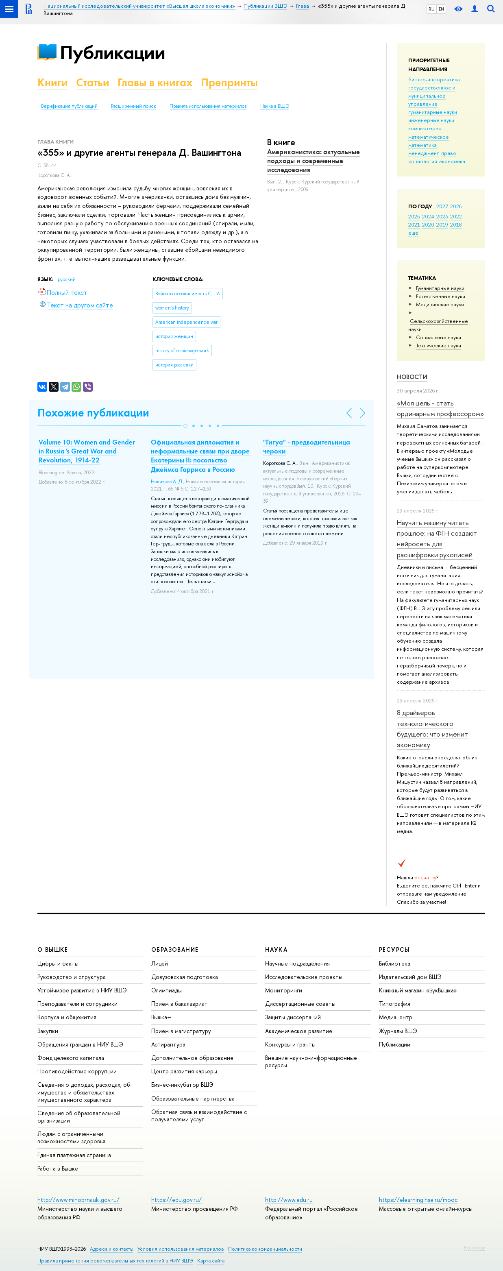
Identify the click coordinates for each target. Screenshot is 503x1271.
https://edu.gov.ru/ (176, 1199)
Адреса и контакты (111, 1248)
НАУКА (276, 949)
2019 (442, 224)
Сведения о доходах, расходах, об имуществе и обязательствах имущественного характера (83, 1092)
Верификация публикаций (69, 106)
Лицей (159, 963)
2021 (414, 224)
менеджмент (423, 153)
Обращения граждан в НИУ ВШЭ (80, 1044)
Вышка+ (161, 1017)
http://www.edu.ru (289, 1199)
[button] (185, 426)
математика (422, 144)
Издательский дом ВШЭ (410, 977)
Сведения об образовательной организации (78, 1116)
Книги (52, 82)
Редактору (474, 1247)
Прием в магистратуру (181, 1031)
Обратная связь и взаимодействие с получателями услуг (199, 1115)
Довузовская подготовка (184, 977)
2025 (414, 216)
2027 (442, 206)
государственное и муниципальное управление (431, 95)
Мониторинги (283, 990)
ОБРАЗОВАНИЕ (174, 949)
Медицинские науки (440, 304)
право (448, 153)
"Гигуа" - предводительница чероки (306, 447)
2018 (456, 224)
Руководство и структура (71, 977)
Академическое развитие (298, 1031)
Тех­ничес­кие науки (438, 345)
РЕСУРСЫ (394, 949)
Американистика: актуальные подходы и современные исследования (313, 160)
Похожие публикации (93, 412)
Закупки (47, 1031)
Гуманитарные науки (440, 288)
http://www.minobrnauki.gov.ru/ (78, 1199)
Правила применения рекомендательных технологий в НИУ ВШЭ (115, 1260)
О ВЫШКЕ (52, 949)
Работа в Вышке (57, 1168)
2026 (456, 206)
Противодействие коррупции (77, 1071)
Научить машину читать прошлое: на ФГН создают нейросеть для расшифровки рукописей (437, 538)
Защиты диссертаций (293, 1017)
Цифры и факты (57, 963)
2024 (428, 216)
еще (413, 232)
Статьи (92, 82)
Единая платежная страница (74, 1155)
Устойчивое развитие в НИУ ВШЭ (82, 990)
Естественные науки (440, 296)
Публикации (112, 52)
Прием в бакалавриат (179, 1003)
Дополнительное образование (192, 1058)
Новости (412, 377)
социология (422, 161)
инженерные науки (431, 120)
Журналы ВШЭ (398, 1031)
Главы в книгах (155, 82)
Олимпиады (166, 990)
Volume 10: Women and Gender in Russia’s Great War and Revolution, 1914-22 (87, 451)
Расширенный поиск (133, 106)
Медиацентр (395, 1017)
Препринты (229, 82)
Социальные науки (438, 337)
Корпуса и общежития (66, 1017)
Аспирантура (168, 1044)
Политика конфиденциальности (265, 1248)
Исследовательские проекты (303, 977)
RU (432, 9)
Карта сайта (210, 1260)
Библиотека (394, 963)
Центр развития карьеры (184, 1071)
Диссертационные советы (300, 1003)
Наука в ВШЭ (274, 106)
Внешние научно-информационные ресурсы (311, 1061)
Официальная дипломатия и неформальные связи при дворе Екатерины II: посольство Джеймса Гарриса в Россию (200, 455)
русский (67, 279)
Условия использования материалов (180, 1248)
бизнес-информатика (434, 79)
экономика (452, 161)
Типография (394, 1003)
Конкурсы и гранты (290, 1044)
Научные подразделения (297, 963)
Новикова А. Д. (167, 481)
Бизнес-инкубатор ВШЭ (182, 1084)
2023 (442, 216)
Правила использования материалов (208, 106)
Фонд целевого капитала (70, 1058)
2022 (456, 216)
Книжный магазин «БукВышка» (418, 990)
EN (441, 9)
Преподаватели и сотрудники (77, 1003)
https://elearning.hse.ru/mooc (418, 1199)
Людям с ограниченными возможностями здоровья (71, 1137)
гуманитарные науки (432, 112)
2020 (428, 224)
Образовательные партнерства (193, 1098)
